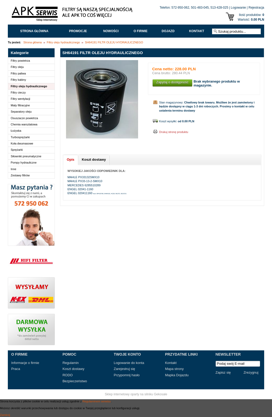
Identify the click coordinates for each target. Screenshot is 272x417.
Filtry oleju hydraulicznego (63, 42)
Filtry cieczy (18, 92)
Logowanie (238, 7)
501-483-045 (200, 7)
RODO (67, 375)
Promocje (78, 31)
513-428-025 (219, 7)
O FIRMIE (140, 31)
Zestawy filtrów (20, 175)
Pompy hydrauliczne (24, 162)
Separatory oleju (21, 111)
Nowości (111, 31)
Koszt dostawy (73, 369)
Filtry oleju (17, 66)
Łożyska (16, 130)
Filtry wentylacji (20, 98)
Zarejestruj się (124, 369)
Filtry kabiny (18, 79)
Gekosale (160, 394)
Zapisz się (223, 372)
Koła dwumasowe (22, 143)
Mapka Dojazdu (176, 375)
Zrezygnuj (251, 372)
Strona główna (34, 31)
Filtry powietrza (20, 60)
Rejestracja (256, 7)
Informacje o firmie (25, 363)
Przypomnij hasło (127, 375)
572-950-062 (180, 7)
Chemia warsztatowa (24, 124)
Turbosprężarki (20, 137)
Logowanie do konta (129, 363)
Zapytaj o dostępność (172, 82)
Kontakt (196, 31)
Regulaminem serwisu (96, 401)
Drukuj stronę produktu (173, 132)
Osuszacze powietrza (24, 118)
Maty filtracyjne (20, 105)
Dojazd (168, 31)
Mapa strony (174, 369)
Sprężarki (17, 149)
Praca (15, 369)
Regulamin (70, 363)
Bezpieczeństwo (74, 381)
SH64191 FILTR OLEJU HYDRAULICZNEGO (114, 42)
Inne (13, 169)
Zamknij (5, 414)
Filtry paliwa (18, 73)
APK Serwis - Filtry (73, 15)
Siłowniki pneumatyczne (26, 156)
